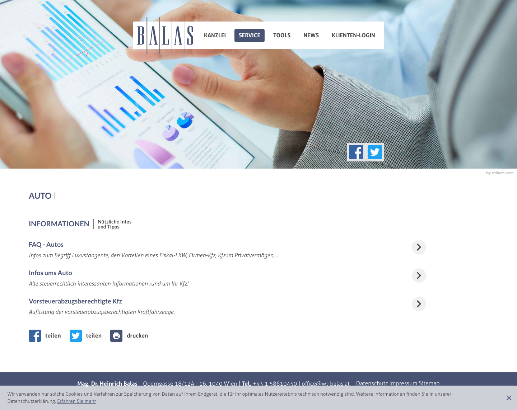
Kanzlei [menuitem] (215, 35)
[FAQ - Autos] (258, 250)
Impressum (404, 383)
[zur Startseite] (165, 35)
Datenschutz (372, 383)
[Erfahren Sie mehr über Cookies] (76, 401)
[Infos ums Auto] (258, 278)
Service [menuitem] (249, 35)
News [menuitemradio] (311, 35)
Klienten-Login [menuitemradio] (353, 35)
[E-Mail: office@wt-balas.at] (326, 384)
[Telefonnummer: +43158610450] (275, 384)
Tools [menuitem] (281, 35)
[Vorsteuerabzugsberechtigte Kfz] (258, 306)
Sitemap (429, 383)
